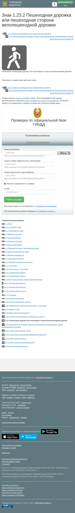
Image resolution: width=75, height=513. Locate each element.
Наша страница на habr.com (13, 488)
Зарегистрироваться (65, 2)
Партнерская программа (12, 445)
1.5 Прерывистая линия (12, 241)
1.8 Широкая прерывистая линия (15, 252)
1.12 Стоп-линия (9, 266)
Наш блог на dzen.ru (10, 485)
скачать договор (22, 408)
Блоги (4, 413)
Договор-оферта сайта (11, 462)
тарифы (24, 418)
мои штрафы (31, 388)
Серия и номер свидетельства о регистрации (22, 161)
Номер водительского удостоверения (19, 172)
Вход (65, 5)
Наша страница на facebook (13, 495)
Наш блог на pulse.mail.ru (12, 493)
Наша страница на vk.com (12, 490)
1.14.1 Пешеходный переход (14, 273)
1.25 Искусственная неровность (15, 346)
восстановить (21, 390)
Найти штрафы (14, 199)
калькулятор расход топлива (13, 423)
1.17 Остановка (9, 295)
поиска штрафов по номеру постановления (41, 101)
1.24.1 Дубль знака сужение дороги (16, 331)
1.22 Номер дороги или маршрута (15, 313)
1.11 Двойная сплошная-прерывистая (17, 262)
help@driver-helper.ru (46, 211)
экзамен (10, 398)
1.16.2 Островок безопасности (14, 287)
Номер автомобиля (12, 149)
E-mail (6, 189)
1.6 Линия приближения (12, 245)
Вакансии (6, 453)
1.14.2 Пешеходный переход (14, 276)
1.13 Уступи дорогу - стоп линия (15, 269)
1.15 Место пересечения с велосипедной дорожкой (22, 279)
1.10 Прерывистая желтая (13, 259)
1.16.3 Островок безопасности (14, 291)
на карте (31, 395)
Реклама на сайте (9, 448)
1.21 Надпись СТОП (10, 309)
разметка (30, 398)
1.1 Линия (7, 224)
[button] (54, 4)
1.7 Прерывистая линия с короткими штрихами (20, 248)
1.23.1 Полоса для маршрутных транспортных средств (26, 34)
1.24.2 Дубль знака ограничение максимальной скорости (24, 335)
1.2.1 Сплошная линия (11, 227)
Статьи (11, 413)
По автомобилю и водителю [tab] (37, 135)
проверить (21, 388)
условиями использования (45, 206)
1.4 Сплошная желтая (11, 238)
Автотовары (6, 415)
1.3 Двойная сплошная (12, 234)
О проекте (6, 464)
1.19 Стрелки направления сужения (16, 302)
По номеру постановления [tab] (37, 142)
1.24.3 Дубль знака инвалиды (14, 339)
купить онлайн (25, 385)
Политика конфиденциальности (14, 459)
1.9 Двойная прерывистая (13, 255)
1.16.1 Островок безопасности (14, 283)
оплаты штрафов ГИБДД (26, 98)
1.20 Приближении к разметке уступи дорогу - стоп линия (24, 306)
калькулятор (14, 385)
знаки (24, 398)
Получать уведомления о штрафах (19, 184)
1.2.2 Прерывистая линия (13, 231)
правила (17, 398)
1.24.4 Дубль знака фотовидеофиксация (18, 342)
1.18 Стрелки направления (13, 298)
